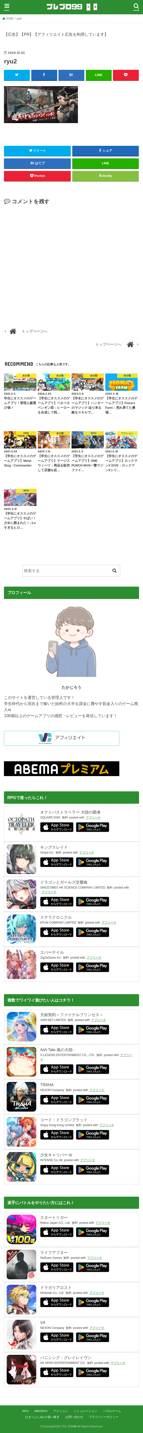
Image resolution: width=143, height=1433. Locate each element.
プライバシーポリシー (103, 1416)
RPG (25, 1411)
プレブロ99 (68, 1426)
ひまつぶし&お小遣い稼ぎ (42, 1416)
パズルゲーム (112, 1411)
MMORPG (40, 1411)
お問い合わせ (74, 1416)
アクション (60, 1411)
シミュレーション (85, 1411)
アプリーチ (93, 817)
